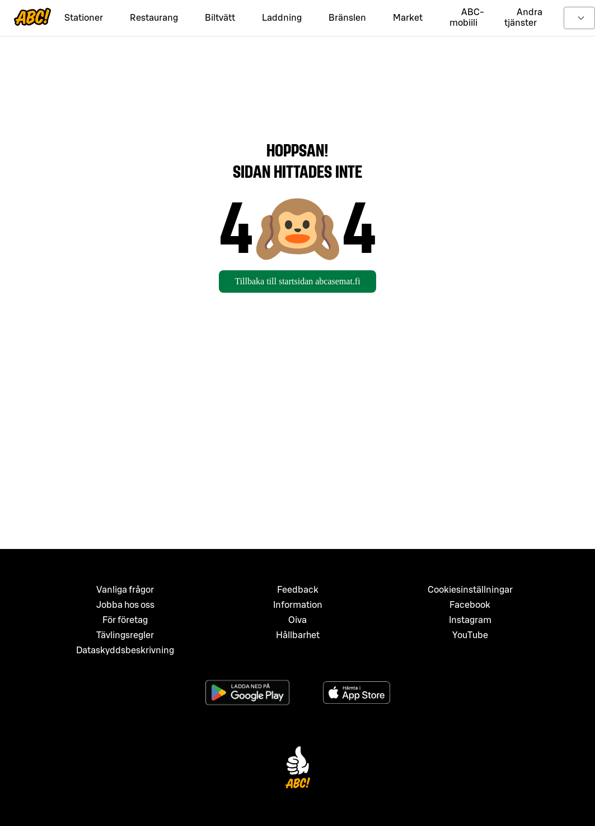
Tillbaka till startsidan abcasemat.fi (297, 281)
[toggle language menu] (579, 18)
